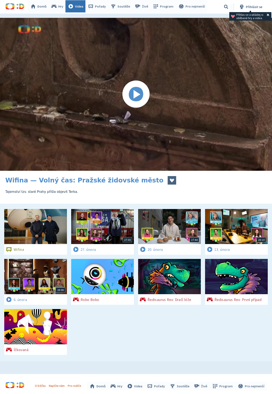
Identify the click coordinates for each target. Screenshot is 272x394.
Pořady (98, 7)
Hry (58, 7)
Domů (39, 7)
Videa (77, 7)
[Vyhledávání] (226, 7)
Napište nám (57, 385)
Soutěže (121, 7)
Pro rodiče (75, 385)
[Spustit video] (136, 94)
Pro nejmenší (191, 7)
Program (163, 7)
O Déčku (40, 385)
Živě (142, 7)
